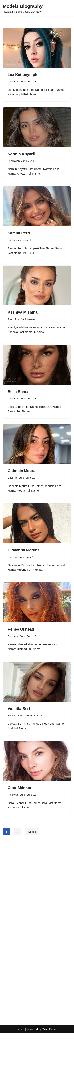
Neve (21, 1078)
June (23, 81)
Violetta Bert (19, 708)
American (13, 81)
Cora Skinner (19, 788)
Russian (38, 715)
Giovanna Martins (24, 550)
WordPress (49, 1078)
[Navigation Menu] (66, 8)
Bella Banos (18, 391)
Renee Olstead (21, 629)
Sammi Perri (19, 233)
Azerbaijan (14, 160)
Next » (32, 831)
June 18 (31, 81)
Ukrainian (30, 319)
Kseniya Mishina (23, 312)
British (11, 240)
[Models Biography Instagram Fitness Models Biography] (23, 8)
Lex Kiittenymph (22, 74)
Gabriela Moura (21, 471)
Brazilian (13, 477)
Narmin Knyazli (21, 154)
